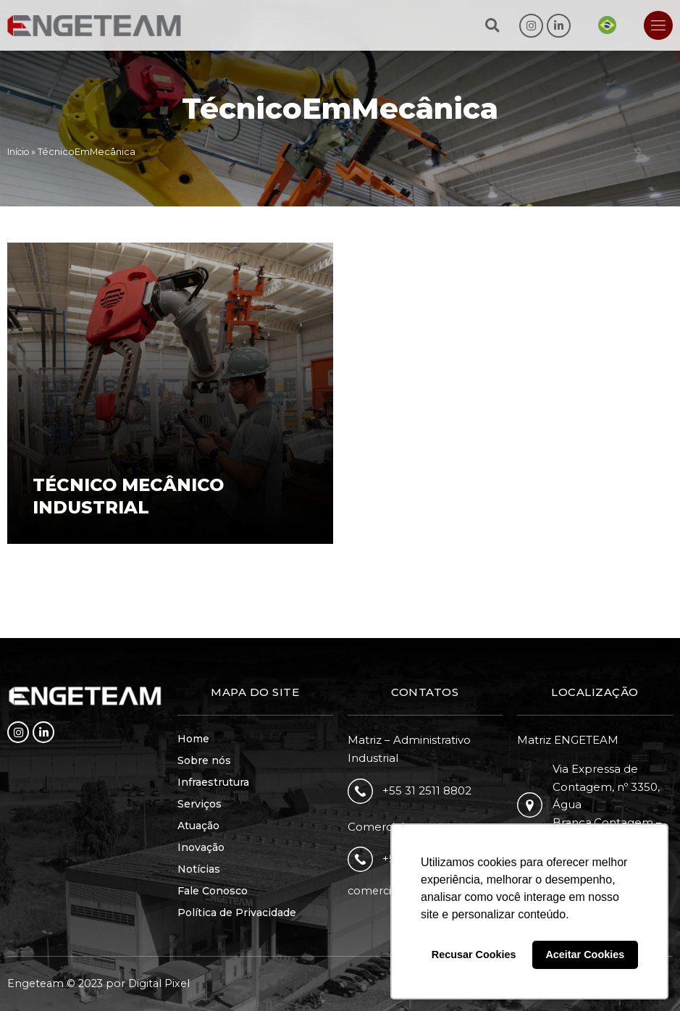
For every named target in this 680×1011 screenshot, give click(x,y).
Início (19, 151)
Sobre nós (204, 760)
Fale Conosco (212, 890)
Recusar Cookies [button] (474, 954)
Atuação (198, 825)
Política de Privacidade (236, 912)
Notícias (198, 869)
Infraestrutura (213, 782)
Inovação (200, 847)
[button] (492, 25)
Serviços (199, 803)
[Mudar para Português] (607, 25)
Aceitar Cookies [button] (584, 954)
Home (193, 738)
